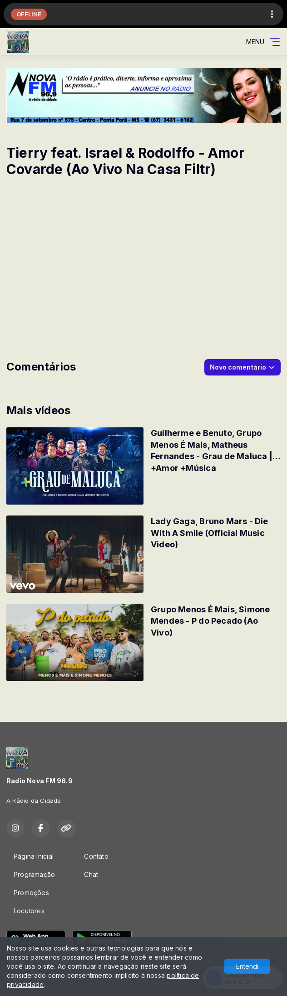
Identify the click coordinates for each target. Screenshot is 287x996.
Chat (91, 874)
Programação (34, 874)
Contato (96, 856)
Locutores (29, 911)
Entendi (247, 966)
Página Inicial (34, 856)
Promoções (31, 892)
